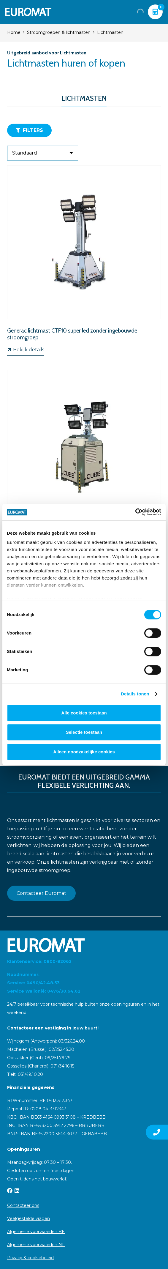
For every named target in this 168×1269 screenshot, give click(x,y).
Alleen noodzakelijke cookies (84, 751)
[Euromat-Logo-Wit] (28, 11)
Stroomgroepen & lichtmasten (59, 32)
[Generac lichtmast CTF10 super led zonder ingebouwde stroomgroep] (84, 260)
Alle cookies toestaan (84, 712)
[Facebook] (9, 1190)
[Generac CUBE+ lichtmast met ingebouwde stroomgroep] (84, 462)
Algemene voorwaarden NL (36, 1244)
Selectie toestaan (84, 732)
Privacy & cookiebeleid (30, 1257)
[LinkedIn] (17, 1190)
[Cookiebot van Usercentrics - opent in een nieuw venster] (135, 512)
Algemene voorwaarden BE (36, 1231)
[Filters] (29, 130)
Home (13, 32)
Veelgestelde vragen (28, 1218)
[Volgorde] (42, 153)
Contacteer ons (23, 1205)
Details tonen (135, 693)
